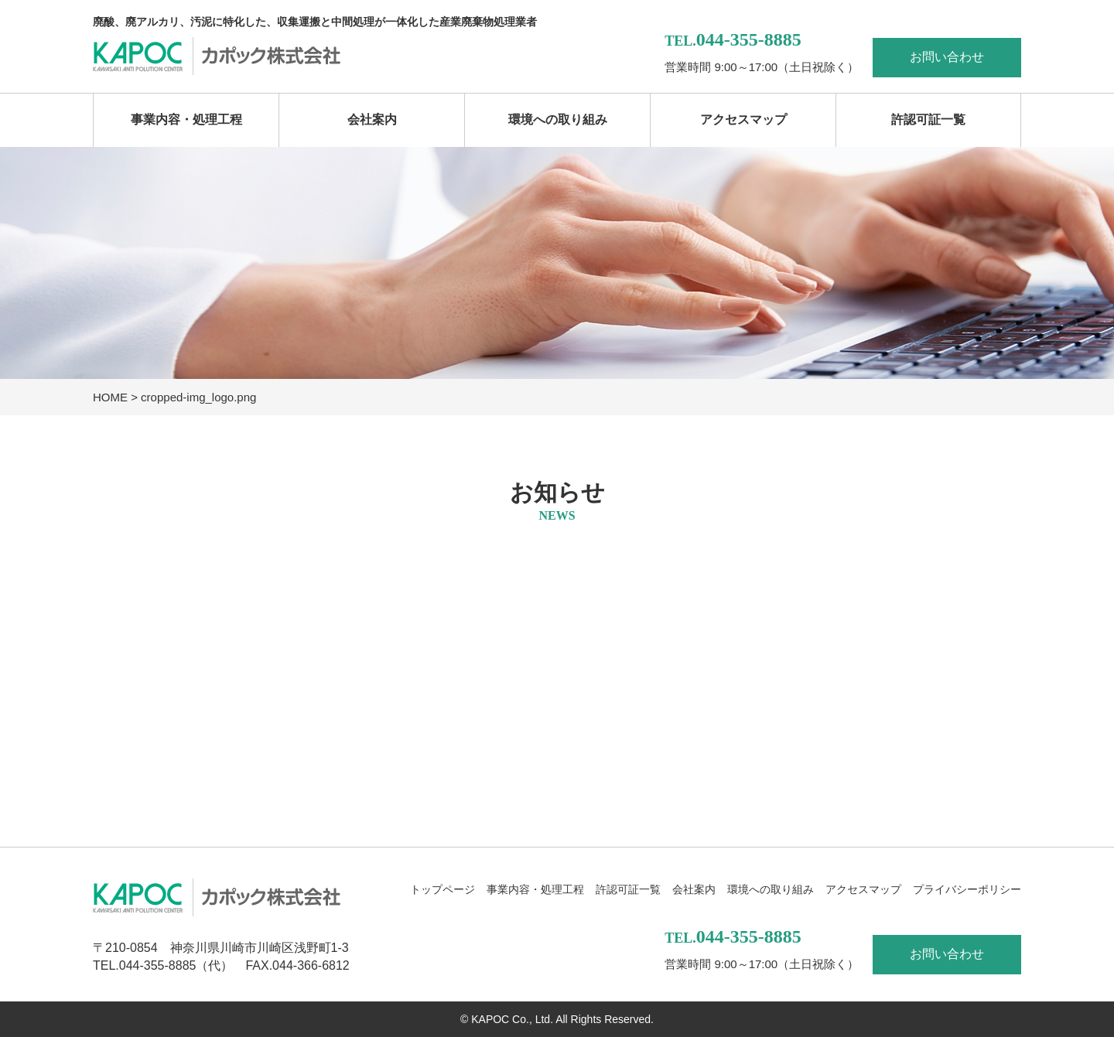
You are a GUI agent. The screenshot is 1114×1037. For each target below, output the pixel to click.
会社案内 (372, 119)
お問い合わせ (947, 56)
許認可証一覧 (928, 119)
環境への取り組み (557, 119)
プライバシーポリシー (967, 889)
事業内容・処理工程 (186, 119)
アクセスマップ (743, 119)
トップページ (442, 889)
